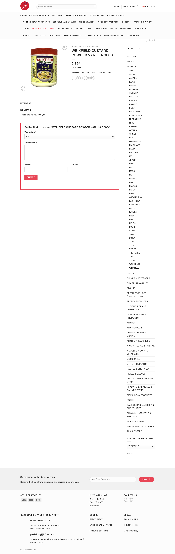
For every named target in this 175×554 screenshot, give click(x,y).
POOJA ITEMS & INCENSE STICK (134, 29)
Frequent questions (98, 530)
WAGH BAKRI (134, 264)
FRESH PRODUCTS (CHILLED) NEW (136, 295)
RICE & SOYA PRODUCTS (108, 22)
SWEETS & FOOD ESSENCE (43, 29)
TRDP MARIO (134, 253)
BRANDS (131, 66)
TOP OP (132, 249)
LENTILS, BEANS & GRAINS (64, 22)
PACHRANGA (134, 201)
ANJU (131, 71)
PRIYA (131, 216)
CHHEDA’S (126, 22)
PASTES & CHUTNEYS (143, 22)
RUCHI (132, 227)
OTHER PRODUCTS (93, 35)
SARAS (132, 231)
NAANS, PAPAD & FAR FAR (106, 29)
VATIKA (132, 260)
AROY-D (132, 74)
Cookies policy (131, 530)
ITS (130, 156)
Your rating (30, 132)
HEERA (132, 149)
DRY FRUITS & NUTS (115, 15)
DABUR (132, 108)
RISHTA (132, 223)
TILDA (131, 245)
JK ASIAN (26, 35)
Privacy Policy (131, 525)
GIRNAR (132, 134)
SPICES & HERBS (97, 15)
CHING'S (133, 100)
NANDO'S (133, 186)
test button (132, 35)
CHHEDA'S (133, 97)
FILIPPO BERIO (135, 119)
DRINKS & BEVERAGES (72, 35)
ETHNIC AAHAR (135, 115)
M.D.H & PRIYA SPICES (113, 35)
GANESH (133, 126)
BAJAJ (132, 82)
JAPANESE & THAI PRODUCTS (136, 316)
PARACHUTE (134, 205)
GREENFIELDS (135, 141)
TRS (131, 256)
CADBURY (133, 93)
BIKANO (131, 61)
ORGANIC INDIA (135, 197)
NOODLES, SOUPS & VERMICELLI (137, 352)
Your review (30, 143)
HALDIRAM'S (134, 145)
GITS (131, 138)
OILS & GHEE (54, 35)
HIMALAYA (133, 152)
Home (74, 46)
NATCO (132, 190)
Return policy (96, 519)
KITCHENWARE (134, 327)
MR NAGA (133, 178)
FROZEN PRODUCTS (137, 301)
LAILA (131, 167)
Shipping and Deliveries (100, 525)
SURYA (132, 238)
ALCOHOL (132, 56)
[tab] (25, 103)
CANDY (130, 273)
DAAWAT (133, 104)
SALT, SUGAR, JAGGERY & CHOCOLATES (69, 15)
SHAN (131, 234)
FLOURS (25, 29)
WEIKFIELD (134, 268)
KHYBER (132, 164)
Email (75, 165)
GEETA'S (133, 130)
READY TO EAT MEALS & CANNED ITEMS (75, 29)
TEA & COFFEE (39, 35)
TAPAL (132, 242)
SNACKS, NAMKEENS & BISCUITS (34, 15)
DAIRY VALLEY (135, 112)
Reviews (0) (25, 103)
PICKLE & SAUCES (86, 22)
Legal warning (131, 519)
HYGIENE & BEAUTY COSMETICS (36, 22)
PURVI (132, 219)
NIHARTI (132, 193)
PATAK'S (133, 212)
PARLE (132, 208)
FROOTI (132, 123)
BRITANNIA (133, 89)
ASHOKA (133, 78)
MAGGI (132, 171)
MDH (131, 175)
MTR (131, 182)
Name (27, 165)
